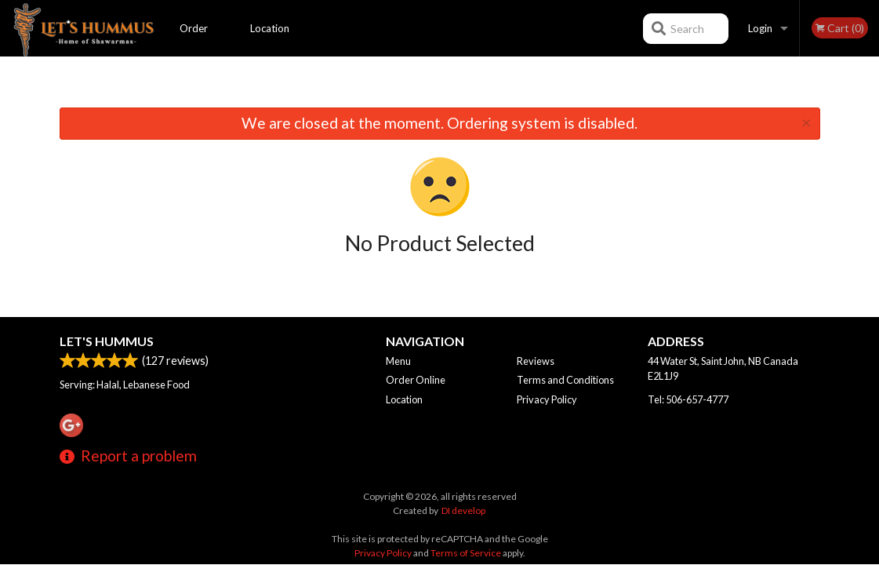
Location (269, 28)
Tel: (688, 399)
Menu (398, 361)
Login (760, 28)
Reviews (535, 361)
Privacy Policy (547, 399)
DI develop (463, 510)
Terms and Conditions (565, 380)
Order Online (194, 39)
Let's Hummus (107, 341)
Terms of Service (465, 553)
